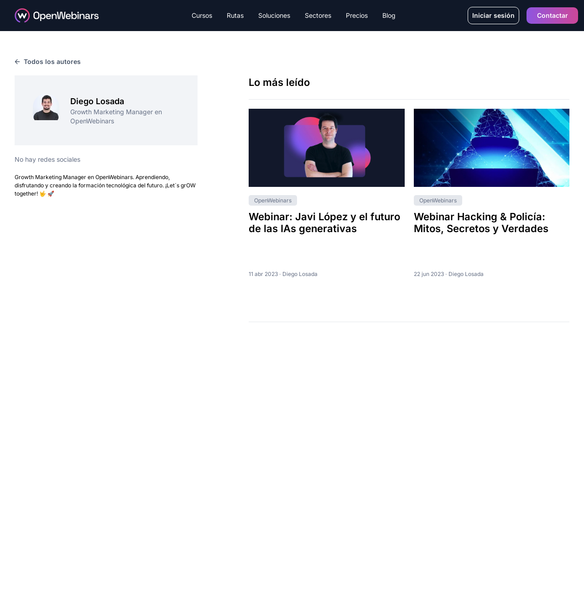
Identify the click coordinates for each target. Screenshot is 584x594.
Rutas (235, 15)
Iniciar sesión (493, 15)
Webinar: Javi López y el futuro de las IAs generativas (324, 222)
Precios (357, 15)
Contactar (552, 15)
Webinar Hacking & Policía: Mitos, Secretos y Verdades (481, 222)
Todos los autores (48, 61)
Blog (389, 15)
